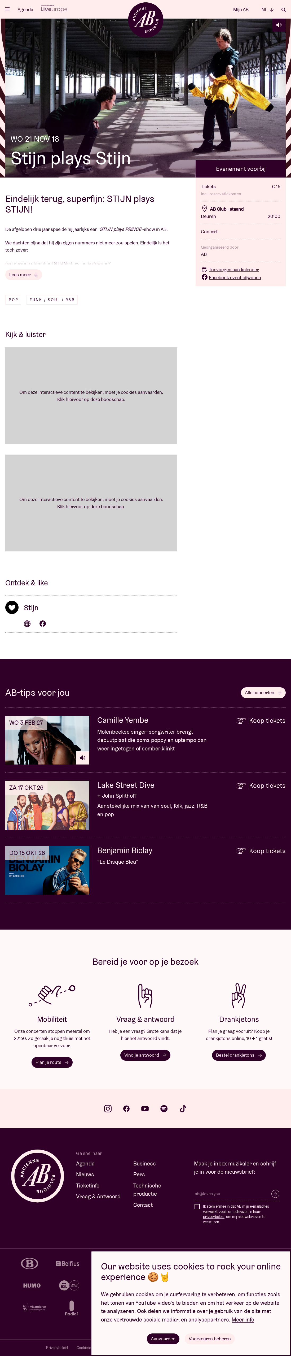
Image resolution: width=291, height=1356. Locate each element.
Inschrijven (275, 1194)
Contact (143, 1204)
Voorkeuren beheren (210, 1339)
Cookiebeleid (87, 1347)
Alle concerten (263, 692)
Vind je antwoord (145, 1055)
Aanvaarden (163, 1339)
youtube (145, 1108)
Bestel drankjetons (239, 1055)
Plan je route (52, 1062)
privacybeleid (213, 1216)
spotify (164, 1108)
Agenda (25, 9)
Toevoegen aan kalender (230, 269)
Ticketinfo (87, 1185)
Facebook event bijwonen (231, 277)
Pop (14, 299)
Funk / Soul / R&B (52, 299)
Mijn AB (241, 9)
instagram (108, 1108)
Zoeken (283, 10)
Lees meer (23, 274)
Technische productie (147, 1190)
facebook (126, 1108)
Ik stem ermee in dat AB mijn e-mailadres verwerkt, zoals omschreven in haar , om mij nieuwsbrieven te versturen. (236, 1214)
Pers (139, 1174)
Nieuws (85, 1174)
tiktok (183, 1108)
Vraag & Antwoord (98, 1196)
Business (144, 1163)
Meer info (243, 1319)
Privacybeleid (57, 1347)
